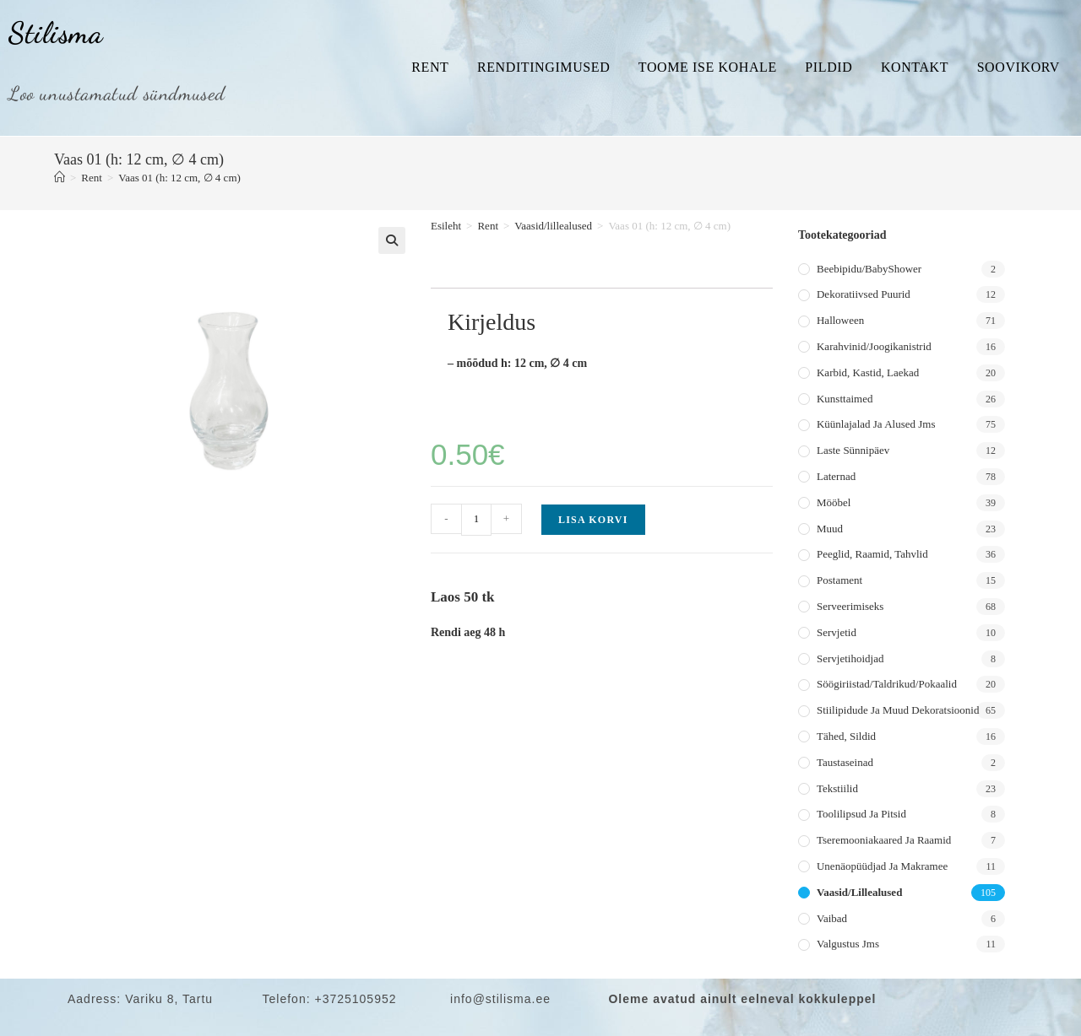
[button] (391, 240)
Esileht (446, 225)
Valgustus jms (848, 943)
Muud (830, 528)
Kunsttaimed (844, 398)
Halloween (840, 320)
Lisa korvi (593, 520)
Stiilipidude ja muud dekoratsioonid (898, 710)
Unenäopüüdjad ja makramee (882, 866)
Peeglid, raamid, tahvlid (872, 554)
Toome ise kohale (707, 67)
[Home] (59, 177)
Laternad (836, 476)
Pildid (828, 67)
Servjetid (836, 632)
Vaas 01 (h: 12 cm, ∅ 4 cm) (179, 177)
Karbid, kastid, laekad (868, 372)
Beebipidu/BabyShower (869, 268)
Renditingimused (543, 67)
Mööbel (833, 502)
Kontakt (914, 67)
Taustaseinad (845, 762)
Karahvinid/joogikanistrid (874, 346)
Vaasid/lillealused (553, 225)
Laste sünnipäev (853, 450)
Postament (839, 580)
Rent (429, 67)
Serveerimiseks (850, 606)
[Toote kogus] (476, 520)
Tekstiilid (837, 788)
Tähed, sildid (846, 736)
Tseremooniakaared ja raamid (884, 840)
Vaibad (832, 918)
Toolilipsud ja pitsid (861, 813)
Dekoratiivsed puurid (863, 294)
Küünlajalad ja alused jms (876, 424)
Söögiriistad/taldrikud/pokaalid (887, 683)
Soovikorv (1018, 67)
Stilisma (55, 33)
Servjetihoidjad (850, 658)
